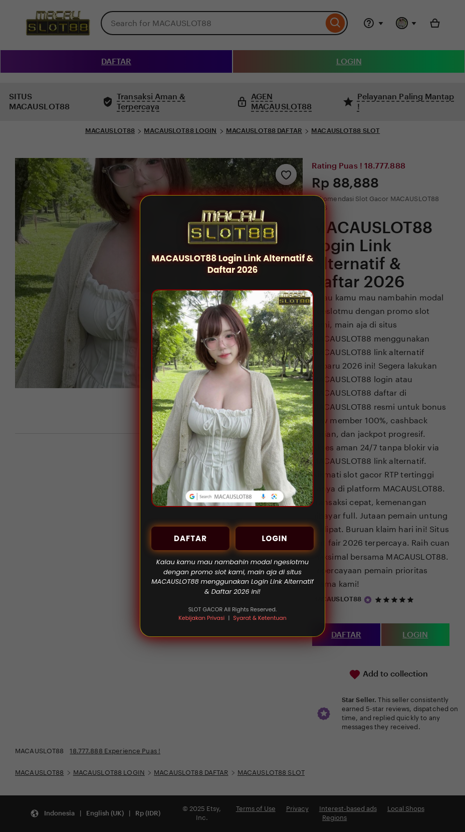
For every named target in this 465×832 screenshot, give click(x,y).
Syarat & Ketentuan (259, 618)
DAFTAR (190, 538)
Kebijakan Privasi (201, 618)
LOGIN (274, 538)
